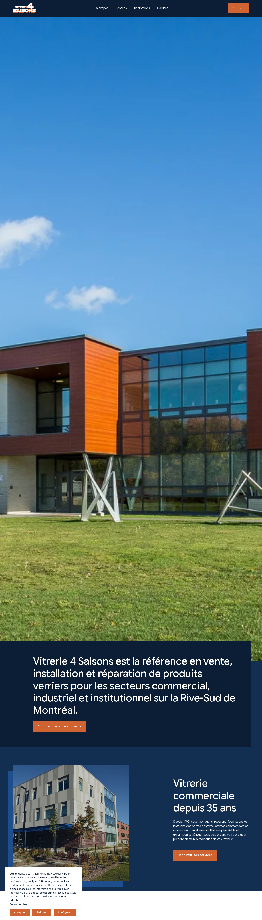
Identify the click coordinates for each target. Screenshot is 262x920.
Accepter (19, 912)
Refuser (42, 912)
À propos (102, 8)
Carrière (162, 8)
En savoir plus (18, 904)
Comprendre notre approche (59, 726)
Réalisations (142, 8)
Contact (238, 8)
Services (121, 8)
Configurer (65, 912)
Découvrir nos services (195, 855)
